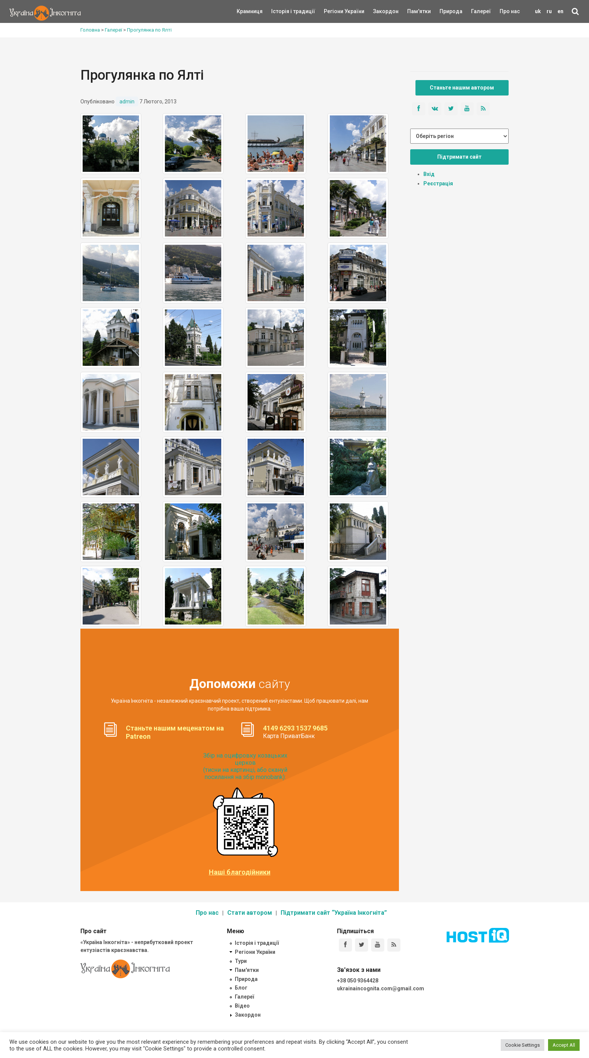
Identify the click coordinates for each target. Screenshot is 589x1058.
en (560, 11)
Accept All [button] (564, 1045)
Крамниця (250, 11)
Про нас (510, 11)
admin (126, 102)
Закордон (379, 11)
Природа (445, 11)
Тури (241, 961)
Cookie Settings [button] (522, 1045)
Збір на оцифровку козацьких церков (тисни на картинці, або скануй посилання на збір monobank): (245, 766)
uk (538, 11)
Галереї (481, 11)
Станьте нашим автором (462, 88)
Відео (242, 1006)
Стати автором (249, 912)
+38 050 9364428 (357, 981)
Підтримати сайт (459, 157)
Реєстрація (438, 183)
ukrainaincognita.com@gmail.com (380, 988)
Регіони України (334, 11)
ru (549, 11)
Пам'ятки (413, 11)
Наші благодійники (239, 872)
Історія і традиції (282, 11)
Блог (241, 988)
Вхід (429, 174)
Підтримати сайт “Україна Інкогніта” (334, 912)
